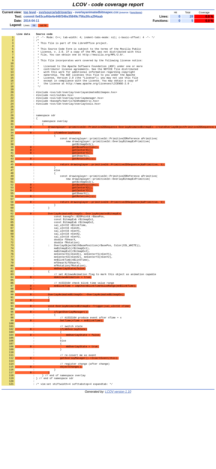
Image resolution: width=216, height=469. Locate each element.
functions (135, 12)
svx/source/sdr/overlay (55, 12)
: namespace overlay (35, 139)
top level (29, 12)
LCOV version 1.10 (118, 462)
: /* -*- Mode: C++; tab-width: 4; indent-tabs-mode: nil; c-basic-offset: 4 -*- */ (78, 38)
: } (26, 243)
